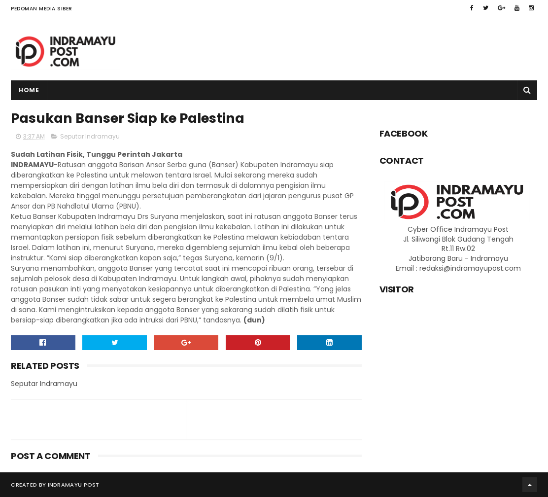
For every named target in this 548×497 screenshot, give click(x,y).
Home (29, 90)
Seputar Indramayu (90, 136)
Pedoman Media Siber (41, 8)
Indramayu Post (74, 485)
